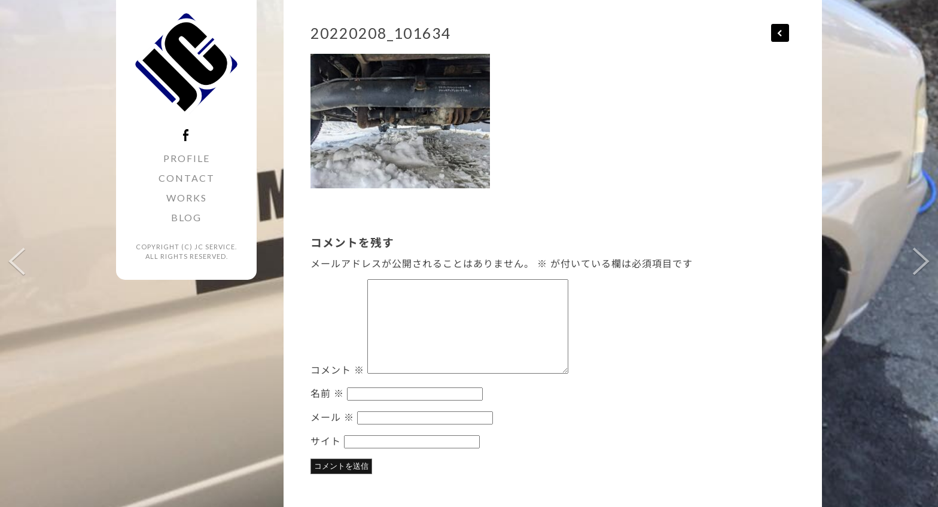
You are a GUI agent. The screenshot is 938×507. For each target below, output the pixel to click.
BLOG (186, 217)
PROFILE (186, 158)
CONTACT (187, 178)
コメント (337, 369)
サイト (325, 440)
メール (332, 417)
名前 (327, 393)
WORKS (186, 197)
